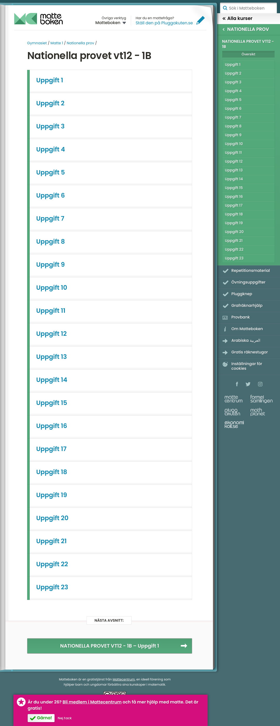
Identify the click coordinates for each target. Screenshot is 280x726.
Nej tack (65, 718)
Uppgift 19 (51, 495)
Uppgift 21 (51, 541)
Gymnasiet (37, 43)
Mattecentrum (124, 679)
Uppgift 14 (51, 380)
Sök (225, 8)
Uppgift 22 (52, 564)
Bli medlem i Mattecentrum (92, 702)
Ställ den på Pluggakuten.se (164, 22)
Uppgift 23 (52, 587)
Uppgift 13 (51, 357)
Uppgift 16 (51, 426)
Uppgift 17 (51, 449)
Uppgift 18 (51, 472)
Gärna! (44, 718)
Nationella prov (80, 43)
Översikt (248, 54)
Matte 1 (56, 43)
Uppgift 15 (51, 403)
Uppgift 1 (49, 80)
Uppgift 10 (51, 288)
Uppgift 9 (50, 264)
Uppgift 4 (50, 149)
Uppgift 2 (50, 103)
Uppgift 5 (50, 172)
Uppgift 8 (50, 241)
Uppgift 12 (51, 334)
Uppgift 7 (50, 218)
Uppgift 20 (52, 518)
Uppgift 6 (50, 195)
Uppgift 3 (50, 126)
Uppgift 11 (50, 311)
